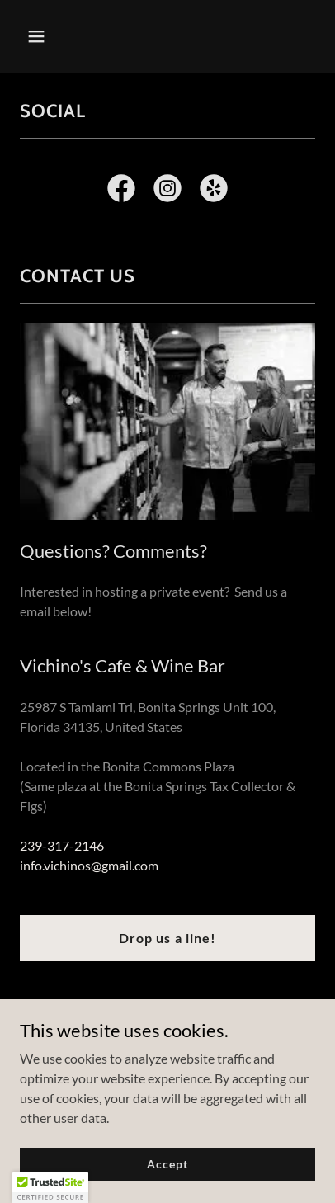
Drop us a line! (167, 938)
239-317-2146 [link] (62, 845)
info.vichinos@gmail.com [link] (89, 865)
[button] (42, 36)
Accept (167, 1164)
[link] (121, 191)
